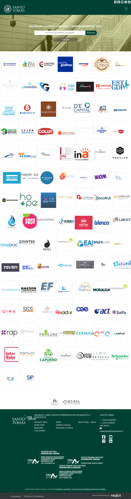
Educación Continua (64, 428)
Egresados (38, 428)
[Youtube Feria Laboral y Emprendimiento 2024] (110, 438)
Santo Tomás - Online (87, 422)
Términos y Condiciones (34, 496)
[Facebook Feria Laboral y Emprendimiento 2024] (103, 438)
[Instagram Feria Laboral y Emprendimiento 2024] (103, 442)
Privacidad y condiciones (63, 489)
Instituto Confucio (63, 425)
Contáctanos (15, 496)
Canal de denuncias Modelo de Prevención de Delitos (89, 489)
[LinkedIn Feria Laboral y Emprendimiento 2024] (110, 442)
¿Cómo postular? (109, 420)
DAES (58, 422)
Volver (65, 40)
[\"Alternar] (126, 8)
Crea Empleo (39, 431)
